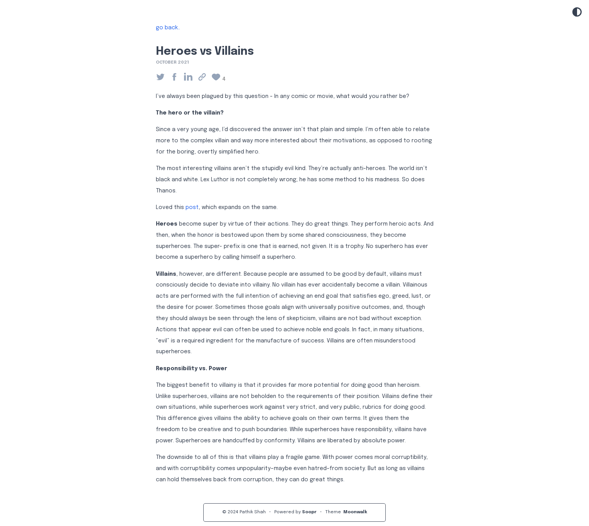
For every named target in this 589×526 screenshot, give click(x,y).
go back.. (168, 27)
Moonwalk (355, 512)
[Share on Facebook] (177, 77)
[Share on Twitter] (163, 77)
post (192, 207)
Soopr (309, 512)
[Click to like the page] (218, 77)
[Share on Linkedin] (190, 77)
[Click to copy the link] (204, 77)
